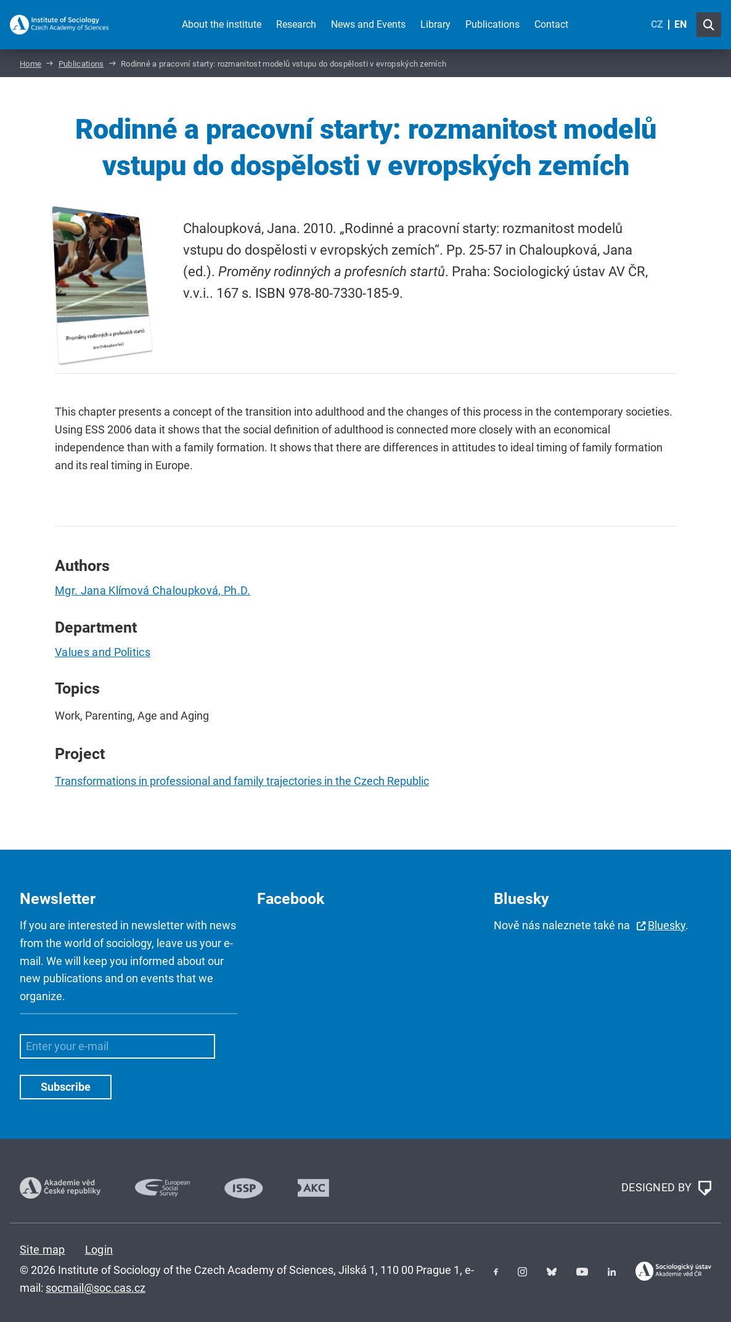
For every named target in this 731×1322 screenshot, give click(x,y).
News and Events (368, 24)
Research (296, 24)
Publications (492, 24)
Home (30, 63)
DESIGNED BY (666, 1188)
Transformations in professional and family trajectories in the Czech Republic (242, 780)
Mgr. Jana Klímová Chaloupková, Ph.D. (153, 590)
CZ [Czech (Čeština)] (657, 24)
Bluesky (666, 925)
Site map (42, 1249)
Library (435, 24)
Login (99, 1249)
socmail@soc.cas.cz (95, 1287)
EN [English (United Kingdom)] (680, 24)
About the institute (221, 24)
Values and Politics (102, 652)
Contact (551, 24)
